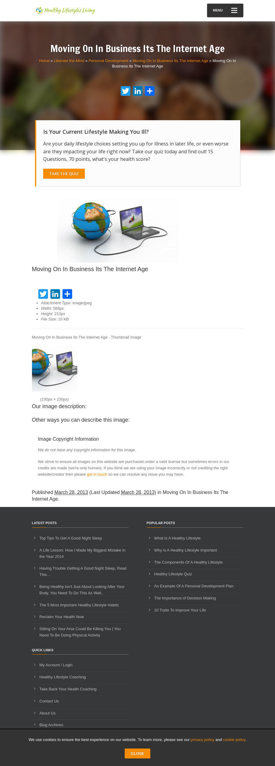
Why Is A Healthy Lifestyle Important (185, 550)
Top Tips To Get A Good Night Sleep (71, 538)
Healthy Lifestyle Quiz (173, 574)
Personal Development (108, 60)
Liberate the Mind (69, 60)
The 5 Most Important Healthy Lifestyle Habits (79, 605)
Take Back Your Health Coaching (68, 689)
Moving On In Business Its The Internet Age (170, 60)
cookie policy (234, 739)
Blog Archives (51, 725)
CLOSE (137, 753)
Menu (225, 10)
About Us (48, 713)
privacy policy (202, 739)
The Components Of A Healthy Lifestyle (188, 562)
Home (44, 60)
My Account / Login (56, 665)
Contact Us (49, 701)
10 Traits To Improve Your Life (180, 610)
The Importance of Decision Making (185, 598)
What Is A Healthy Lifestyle (177, 538)
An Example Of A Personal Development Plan (194, 586)
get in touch (97, 474)
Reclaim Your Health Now (62, 616)
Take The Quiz (64, 173)
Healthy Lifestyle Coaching (63, 677)
